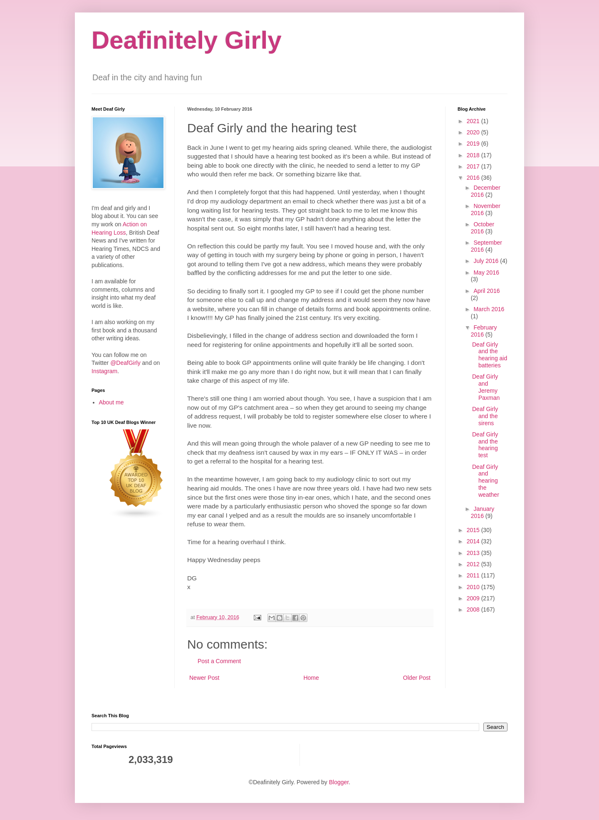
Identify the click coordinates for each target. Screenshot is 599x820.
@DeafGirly (125, 362)
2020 (474, 132)
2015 (474, 530)
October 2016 (482, 228)
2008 (474, 609)
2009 (474, 598)
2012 (474, 564)
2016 (474, 177)
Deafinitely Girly (187, 40)
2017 (474, 166)
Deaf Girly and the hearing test (485, 444)
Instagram (104, 371)
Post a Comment (219, 661)
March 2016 (488, 309)
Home (311, 677)
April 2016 (486, 290)
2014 (474, 541)
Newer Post (204, 677)
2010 (474, 587)
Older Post (417, 677)
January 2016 (482, 512)
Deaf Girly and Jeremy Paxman (486, 387)
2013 (474, 553)
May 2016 (486, 272)
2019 (474, 143)
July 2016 (486, 261)
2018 (474, 155)
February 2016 (484, 331)
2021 (474, 121)
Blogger (339, 782)
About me (111, 402)
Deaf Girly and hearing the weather (485, 480)
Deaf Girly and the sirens (485, 416)
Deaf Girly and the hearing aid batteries (489, 355)
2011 (474, 575)
